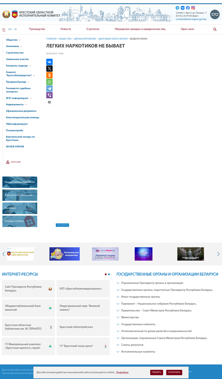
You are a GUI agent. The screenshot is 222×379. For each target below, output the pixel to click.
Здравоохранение (85, 39)
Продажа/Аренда (17, 82)
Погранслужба (14, 130)
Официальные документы (21, 111)
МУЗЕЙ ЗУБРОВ (15, 146)
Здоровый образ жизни (113, 39)
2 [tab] (109, 274)
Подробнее (122, 372)
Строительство (15, 53)
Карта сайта (16, 162)
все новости (62, 225)
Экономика (14, 46)
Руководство (37, 29)
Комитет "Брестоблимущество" (20, 74)
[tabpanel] (56, 318)
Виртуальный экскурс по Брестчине (20, 139)
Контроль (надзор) (18, 66)
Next (218, 254)
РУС (3, 29)
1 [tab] (105, 274)
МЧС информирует (18, 98)
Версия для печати (49, 102)
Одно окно (187, 29)
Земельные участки (17, 59)
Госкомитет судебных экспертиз (18, 90)
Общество (13, 40)
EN (15, 29)
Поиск (215, 29)
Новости (66, 29)
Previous (4, 254)
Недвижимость (16, 104)
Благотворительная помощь (22, 117)
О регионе (93, 29)
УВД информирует (17, 124)
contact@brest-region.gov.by (191, 19)
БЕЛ (10, 29)
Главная (51, 39)
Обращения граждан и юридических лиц (140, 29)
